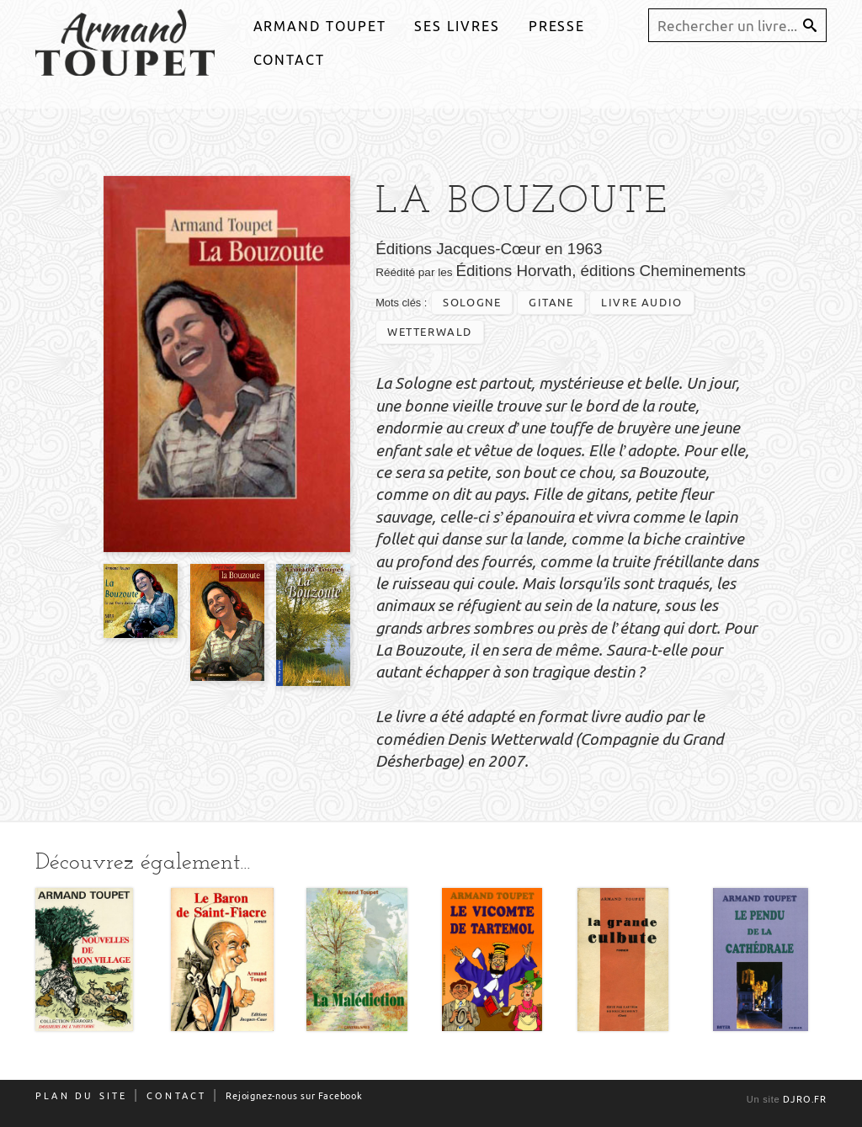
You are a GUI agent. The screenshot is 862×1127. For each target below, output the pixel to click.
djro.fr (805, 1099)
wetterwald (429, 332)
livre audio (642, 302)
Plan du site (81, 1096)
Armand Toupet (319, 26)
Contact (289, 59)
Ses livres (456, 26)
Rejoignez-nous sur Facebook (294, 1096)
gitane (551, 302)
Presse (557, 26)
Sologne (472, 302)
